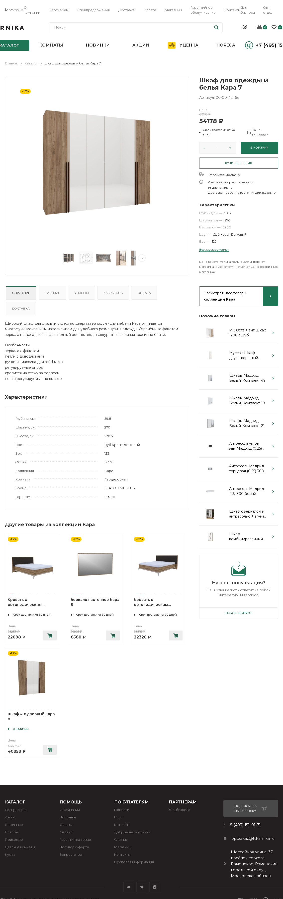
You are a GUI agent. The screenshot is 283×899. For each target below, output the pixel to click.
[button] (220, 132)
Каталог (31, 63)
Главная (11, 63)
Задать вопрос (238, 613)
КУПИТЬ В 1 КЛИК (238, 163)
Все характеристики (214, 249)
